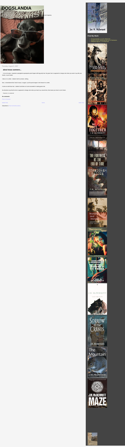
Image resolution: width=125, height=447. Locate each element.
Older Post (81, 102)
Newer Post (5, 102)
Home (43, 102)
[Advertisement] (106, 420)
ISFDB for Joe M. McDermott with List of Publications (104, 40)
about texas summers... (12, 70)
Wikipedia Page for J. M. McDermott (100, 41)
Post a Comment (6, 99)
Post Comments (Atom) (14, 105)
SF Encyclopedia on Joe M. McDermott (100, 39)
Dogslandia (16, 8)
